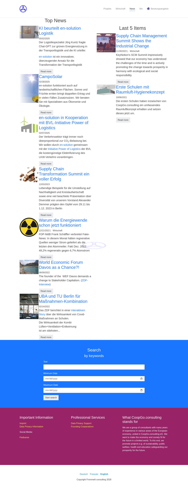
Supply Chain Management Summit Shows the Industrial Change (141, 40)
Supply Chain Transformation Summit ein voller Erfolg (64, 174)
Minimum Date (50, 373)
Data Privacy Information (31, 426)
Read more (46, 71)
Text (45, 362)
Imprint (23, 423)
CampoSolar (50, 76)
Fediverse (24, 437)
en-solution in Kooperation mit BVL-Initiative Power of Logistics (63, 122)
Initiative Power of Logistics (64, 148)
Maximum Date (50, 385)
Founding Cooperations (82, 426)
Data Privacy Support (81, 423)
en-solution (45, 56)
